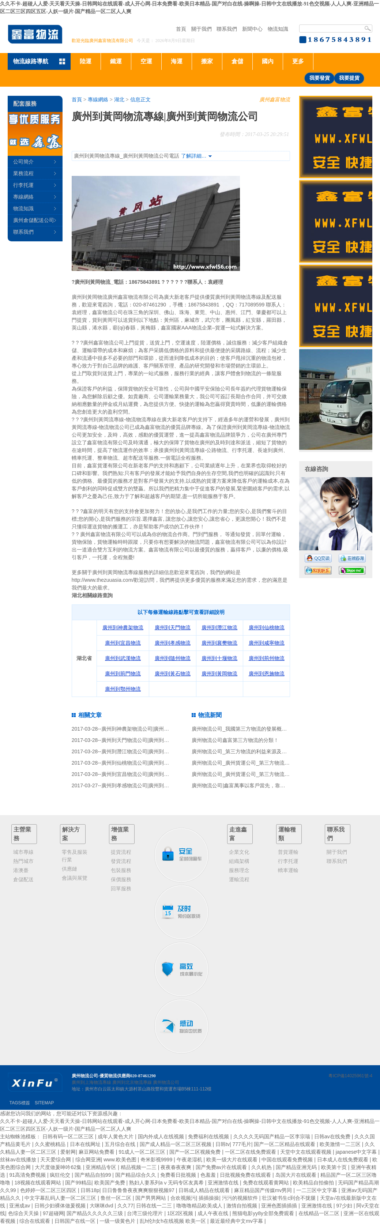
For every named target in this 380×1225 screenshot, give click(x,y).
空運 (146, 61)
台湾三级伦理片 (145, 1213)
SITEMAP (44, 1102)
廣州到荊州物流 (267, 658)
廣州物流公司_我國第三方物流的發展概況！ (242, 729)
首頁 (181, 29)
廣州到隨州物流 (173, 658)
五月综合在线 (121, 1144)
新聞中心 (252, 29)
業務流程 (23, 173)
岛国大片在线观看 (296, 1175)
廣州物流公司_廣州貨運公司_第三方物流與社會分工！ (253, 774)
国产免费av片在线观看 (222, 1167)
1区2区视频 (181, 1213)
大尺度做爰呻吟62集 (59, 1167)
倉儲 (237, 61)
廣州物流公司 (166, 1082)
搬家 (207, 61)
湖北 (119, 99)
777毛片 (242, 1144)
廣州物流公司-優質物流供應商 (101, 1075)
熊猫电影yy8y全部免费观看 (264, 1213)
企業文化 (239, 852)
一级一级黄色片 (118, 1221)
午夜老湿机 (190, 1159)
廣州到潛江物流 (219, 627)
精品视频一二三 (139, 1167)
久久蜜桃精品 (51, 1144)
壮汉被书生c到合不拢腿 (289, 1198)
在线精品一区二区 (319, 1213)
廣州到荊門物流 (123, 673)
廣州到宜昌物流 (123, 643)
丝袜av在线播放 (19, 1159)
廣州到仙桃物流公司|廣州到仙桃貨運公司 (148, 763)
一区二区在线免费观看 (251, 1152)
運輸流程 (239, 879)
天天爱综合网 (56, 1159)
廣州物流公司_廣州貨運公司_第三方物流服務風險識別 (253, 763)
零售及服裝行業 (74, 856)
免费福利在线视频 (209, 1136)
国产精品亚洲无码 (297, 1167)
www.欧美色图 (121, 1159)
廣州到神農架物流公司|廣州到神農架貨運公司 (153, 729)
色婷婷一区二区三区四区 (49, 1190)
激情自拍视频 (242, 1206)
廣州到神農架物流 (122, 627)
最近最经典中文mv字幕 (237, 1221)
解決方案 (71, 833)
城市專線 (23, 852)
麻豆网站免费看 (97, 1152)
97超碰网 (53, 1213)
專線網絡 (98, 99)
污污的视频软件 (240, 1198)
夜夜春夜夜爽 (177, 1167)
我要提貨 (349, 78)
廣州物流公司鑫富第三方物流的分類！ (235, 740)
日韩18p (89, 1190)
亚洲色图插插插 (279, 1206)
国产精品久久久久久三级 (95, 1213)
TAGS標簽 (20, 1102)
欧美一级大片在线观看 (232, 1159)
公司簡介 (23, 162)
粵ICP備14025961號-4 (350, 1075)
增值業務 (120, 833)
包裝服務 (121, 870)
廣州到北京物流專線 (132, 1082)
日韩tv (222, 1144)
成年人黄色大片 (116, 1136)
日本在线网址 (86, 1144)
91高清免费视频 (28, 1175)
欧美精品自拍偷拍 (314, 1183)
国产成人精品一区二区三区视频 (176, 1144)
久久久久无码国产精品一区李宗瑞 (272, 1136)
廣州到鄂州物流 (123, 689)
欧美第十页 (334, 1167)
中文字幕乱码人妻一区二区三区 (61, 1198)
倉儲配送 (23, 879)
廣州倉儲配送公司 (33, 220)
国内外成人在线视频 (161, 1136)
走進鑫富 (238, 833)
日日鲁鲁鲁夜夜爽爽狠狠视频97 (139, 1190)
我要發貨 (319, 78)
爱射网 (68, 1152)
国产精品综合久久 (136, 1175)
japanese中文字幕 (357, 1152)
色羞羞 (208, 1175)
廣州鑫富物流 (274, 99)
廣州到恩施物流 (267, 673)
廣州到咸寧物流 (267, 643)
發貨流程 (121, 861)
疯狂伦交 (61, 1175)
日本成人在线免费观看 (343, 1159)
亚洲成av (20, 1206)
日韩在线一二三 (154, 1206)
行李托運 (23, 185)
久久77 (125, 1206)
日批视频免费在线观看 (246, 1175)
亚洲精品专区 (102, 1167)
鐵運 (116, 61)
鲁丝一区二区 (117, 1198)
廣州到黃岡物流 (219, 673)
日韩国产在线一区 (75, 1221)
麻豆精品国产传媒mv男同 (264, 1190)
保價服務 (121, 879)
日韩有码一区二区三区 (68, 1136)
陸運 (85, 61)
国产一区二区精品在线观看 (285, 1144)
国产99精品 (78, 1183)
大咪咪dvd (102, 1206)
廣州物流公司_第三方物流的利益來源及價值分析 (247, 751)
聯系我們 (227, 29)
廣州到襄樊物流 (219, 643)
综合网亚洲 (88, 1159)
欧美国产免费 (110, 1183)
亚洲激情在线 (224, 1183)
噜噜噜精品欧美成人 (200, 1206)
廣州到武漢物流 (123, 658)
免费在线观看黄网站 (266, 1183)
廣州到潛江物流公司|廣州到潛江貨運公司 (148, 751)
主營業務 (22, 833)
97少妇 (344, 1206)
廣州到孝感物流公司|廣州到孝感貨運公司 (148, 785)
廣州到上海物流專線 (91, 1082)
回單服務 (121, 889)
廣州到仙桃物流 (267, 627)
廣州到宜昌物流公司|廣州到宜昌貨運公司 (148, 774)
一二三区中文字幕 (317, 1190)
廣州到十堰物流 (219, 658)
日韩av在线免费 (333, 1136)
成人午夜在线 (213, 1213)
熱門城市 (23, 861)
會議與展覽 (74, 878)
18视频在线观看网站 (38, 1183)
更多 (298, 61)
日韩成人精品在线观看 (204, 1190)
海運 (177, 61)
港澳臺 (21, 870)
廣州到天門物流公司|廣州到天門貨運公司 (148, 740)
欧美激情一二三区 (341, 1144)
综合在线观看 (35, 1221)
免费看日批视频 (178, 1175)
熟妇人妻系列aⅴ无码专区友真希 (167, 1183)
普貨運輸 (288, 852)
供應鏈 (69, 869)
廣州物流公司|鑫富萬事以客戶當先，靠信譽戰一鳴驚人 (254, 785)
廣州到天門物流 (173, 627)
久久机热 (262, 1167)
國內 (268, 61)
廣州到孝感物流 (173, 643)
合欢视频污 (183, 1198)
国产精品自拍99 (93, 1175)
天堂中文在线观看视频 (306, 1152)
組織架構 (239, 861)
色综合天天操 (24, 1213)
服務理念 (239, 870)
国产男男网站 (151, 1198)
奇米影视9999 (157, 1159)
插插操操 (209, 1198)
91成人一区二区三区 (142, 1152)
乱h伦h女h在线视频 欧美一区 (173, 1221)
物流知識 (278, 29)
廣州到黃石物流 (173, 673)
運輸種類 (287, 833)
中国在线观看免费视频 (288, 1159)
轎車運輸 (288, 870)
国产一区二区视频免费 (195, 1152)
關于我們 (201, 29)
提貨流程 (121, 852)
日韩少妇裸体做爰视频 (60, 1206)
